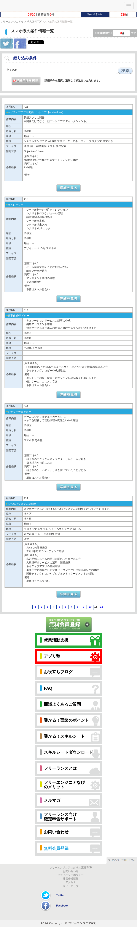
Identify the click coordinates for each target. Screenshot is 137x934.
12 (101, 606)
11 (95, 606)
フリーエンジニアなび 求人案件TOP (21, 21)
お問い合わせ (70, 871)
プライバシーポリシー (71, 874)
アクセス (70, 882)
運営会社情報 (70, 878)
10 (90, 606)
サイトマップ (70, 886)
